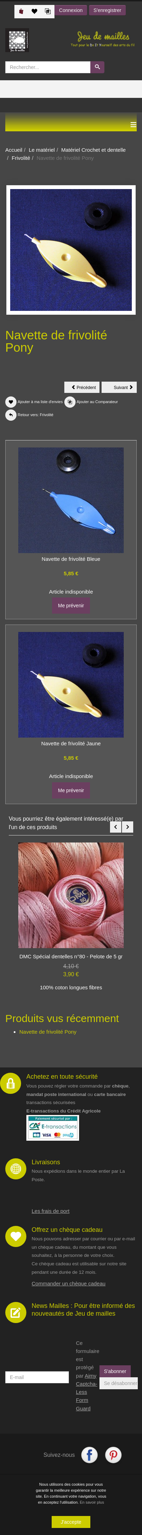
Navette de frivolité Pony (48, 1032)
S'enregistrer (107, 10)
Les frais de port (51, 1211)
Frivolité (21, 158)
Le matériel (42, 150)
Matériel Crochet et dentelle (93, 150)
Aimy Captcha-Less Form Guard (86, 1392)
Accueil (13, 150)
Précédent (85, 388)
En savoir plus (92, 1502)
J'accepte (71, 1522)
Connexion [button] (71, 10)
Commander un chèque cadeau (68, 1283)
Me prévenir (71, 605)
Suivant (125, 388)
